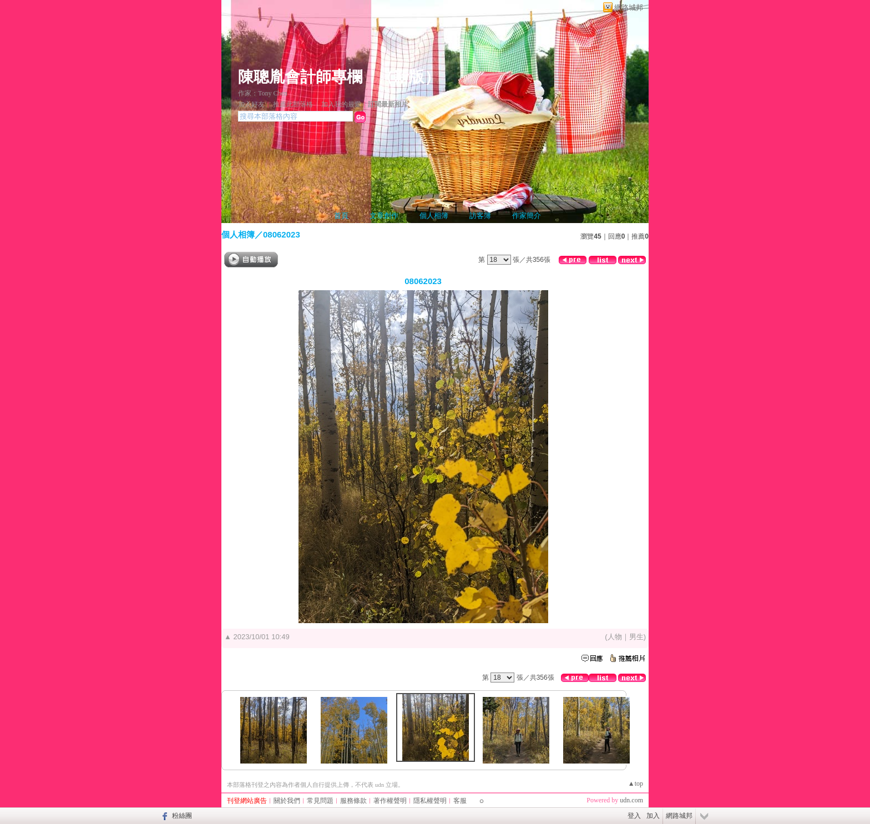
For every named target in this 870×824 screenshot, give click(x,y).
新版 (408, 76)
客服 (460, 801)
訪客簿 (480, 215)
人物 (615, 637)
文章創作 (384, 215)
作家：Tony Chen (262, 93)
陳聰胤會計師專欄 (300, 76)
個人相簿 (433, 215)
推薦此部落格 (293, 104)
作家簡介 (526, 215)
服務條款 (353, 801)
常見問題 (320, 801)
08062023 (281, 234)
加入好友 (251, 104)
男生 (636, 637)
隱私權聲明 (430, 801)
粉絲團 (182, 816)
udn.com (631, 800)
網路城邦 (628, 7)
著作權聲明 (390, 801)
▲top (635, 783)
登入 (634, 816)
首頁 (341, 215)
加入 (653, 816)
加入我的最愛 (341, 104)
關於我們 (287, 801)
